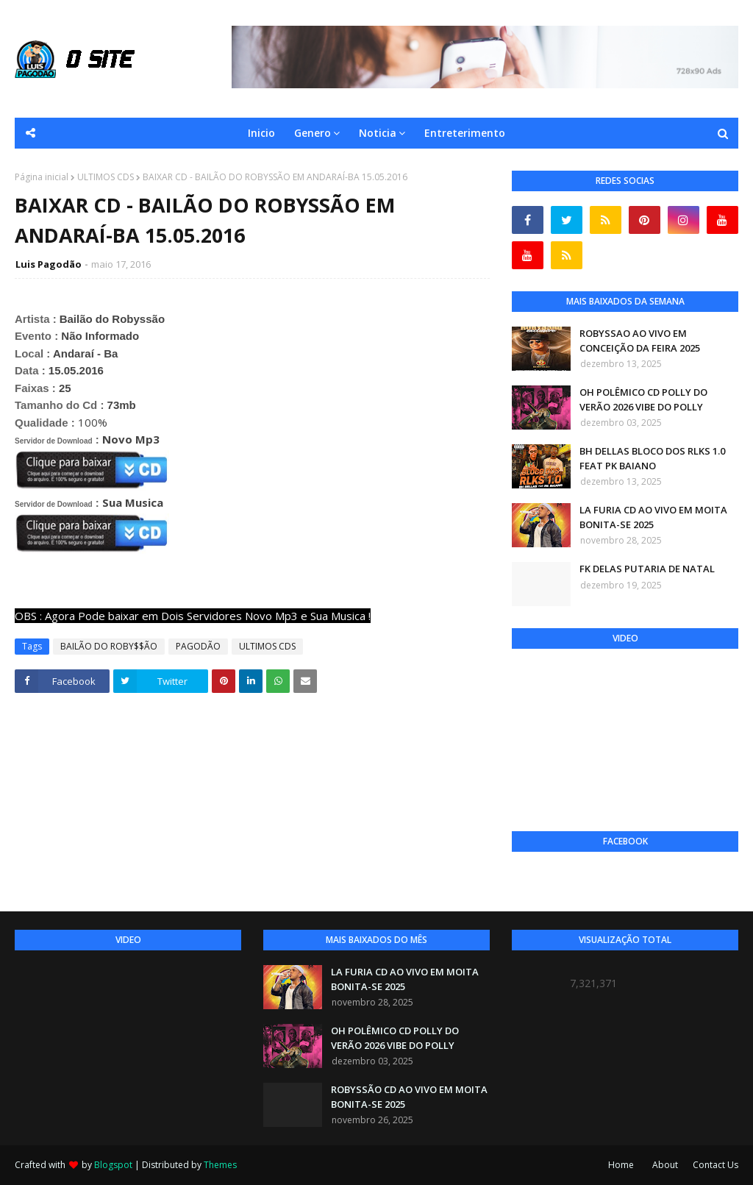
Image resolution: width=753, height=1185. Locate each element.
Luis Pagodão (48, 264)
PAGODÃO (198, 646)
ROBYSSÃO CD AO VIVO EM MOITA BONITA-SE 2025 (409, 1097)
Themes (220, 1165)
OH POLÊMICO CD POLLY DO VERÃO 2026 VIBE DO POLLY (643, 399)
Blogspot (113, 1165)
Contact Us (715, 1165)
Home (621, 1165)
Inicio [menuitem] (261, 133)
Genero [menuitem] (312, 133)
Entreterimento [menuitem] (464, 133)
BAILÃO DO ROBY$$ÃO (108, 646)
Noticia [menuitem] (377, 133)
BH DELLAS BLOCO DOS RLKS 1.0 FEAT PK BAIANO (652, 458)
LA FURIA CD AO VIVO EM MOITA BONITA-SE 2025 (653, 517)
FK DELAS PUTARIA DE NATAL (647, 568)
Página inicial (41, 177)
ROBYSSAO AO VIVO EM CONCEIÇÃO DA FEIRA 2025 (639, 341)
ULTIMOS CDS (105, 177)
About (665, 1165)
